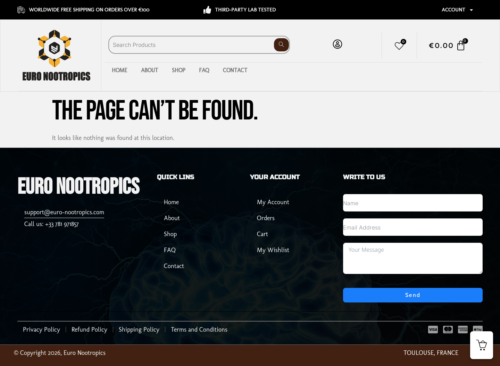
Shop (178, 70)
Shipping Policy (139, 329)
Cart (262, 234)
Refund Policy (89, 329)
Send (413, 295)
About (149, 70)
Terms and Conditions (199, 329)
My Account (273, 202)
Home (119, 70)
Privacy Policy (41, 329)
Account (458, 10)
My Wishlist (273, 249)
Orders (266, 218)
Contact (235, 70)
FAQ (204, 70)
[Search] (281, 45)
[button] (481, 345)
